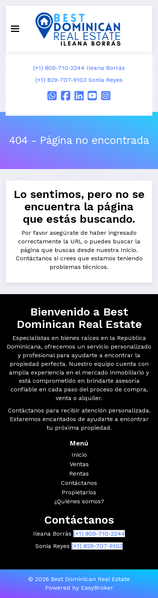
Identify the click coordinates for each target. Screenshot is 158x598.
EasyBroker (97, 587)
